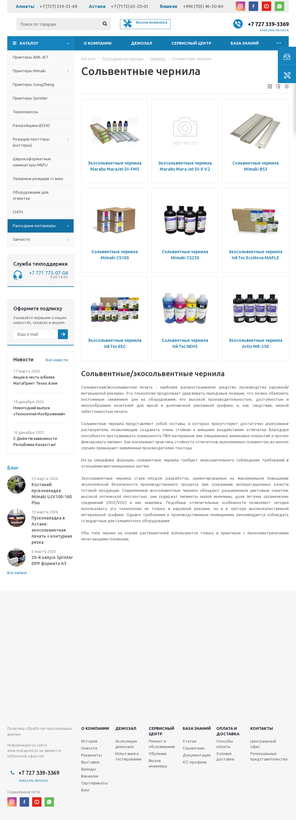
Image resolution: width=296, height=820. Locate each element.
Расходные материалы (34, 225)
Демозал (141, 43)
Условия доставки (225, 756)
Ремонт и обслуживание (162, 744)
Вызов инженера (158, 763)
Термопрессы (25, 112)
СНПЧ (18, 212)
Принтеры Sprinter (30, 98)
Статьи (189, 741)
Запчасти (21, 239)
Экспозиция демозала (126, 744)
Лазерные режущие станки (38, 178)
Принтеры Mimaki (29, 71)
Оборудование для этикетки (30, 195)
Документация (197, 755)
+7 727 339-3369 (268, 24)
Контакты (261, 728)
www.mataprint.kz (22, 751)
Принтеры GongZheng (33, 84)
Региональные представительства (269, 756)
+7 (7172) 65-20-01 (129, 6)
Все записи (17, 573)
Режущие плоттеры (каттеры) (31, 142)
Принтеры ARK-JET (30, 57)
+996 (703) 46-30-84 (203, 6)
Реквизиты (91, 755)
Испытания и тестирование (128, 756)
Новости (89, 748)
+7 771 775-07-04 (48, 273)
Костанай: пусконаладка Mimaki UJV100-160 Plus (52, 493)
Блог (85, 790)
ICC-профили (195, 762)
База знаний (245, 43)
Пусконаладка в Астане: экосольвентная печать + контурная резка (52, 530)
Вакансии (89, 776)
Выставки (90, 762)
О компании (97, 43)
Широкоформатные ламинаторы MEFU (32, 162)
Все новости (57, 360)
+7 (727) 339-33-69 (58, 6)
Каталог (29, 43)
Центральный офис (263, 744)
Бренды (88, 769)
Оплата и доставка (227, 731)
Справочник (194, 748)
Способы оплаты (224, 744)
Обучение (158, 753)
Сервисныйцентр (161, 731)
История (89, 741)
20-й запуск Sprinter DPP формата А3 (52, 560)
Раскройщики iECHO (31, 125)
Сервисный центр (191, 43)
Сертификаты (94, 783)
